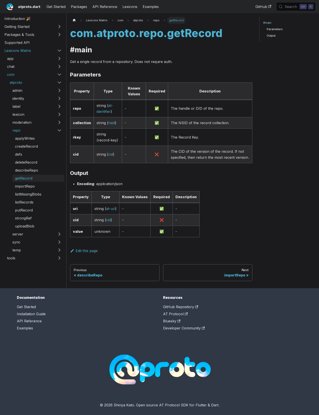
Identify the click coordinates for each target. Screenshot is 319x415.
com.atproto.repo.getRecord (146, 33)
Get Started (56, 6)
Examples (151, 6)
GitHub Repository (180, 307)
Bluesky (171, 321)
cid (110, 154)
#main (267, 22)
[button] (34, 58)
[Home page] (74, 20)
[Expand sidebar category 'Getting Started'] (59, 26)
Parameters (275, 29)
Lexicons (130, 6)
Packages (79, 6)
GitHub (263, 6)
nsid (111, 123)
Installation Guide (31, 314)
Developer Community (184, 328)
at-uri (110, 208)
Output (271, 35)
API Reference (104, 6)
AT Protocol (175, 314)
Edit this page (84, 251)
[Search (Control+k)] (295, 6)
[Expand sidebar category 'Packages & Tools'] (59, 34)
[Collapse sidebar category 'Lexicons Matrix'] (59, 50)
